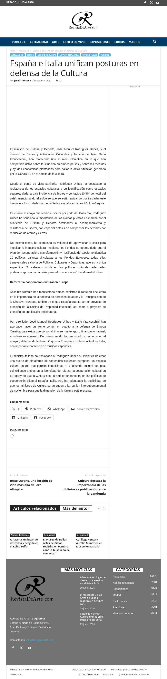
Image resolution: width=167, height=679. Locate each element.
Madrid (134, 42)
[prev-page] (99, 508)
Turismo (105, 55)
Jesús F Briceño (22, 80)
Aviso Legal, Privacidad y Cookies (89, 669)
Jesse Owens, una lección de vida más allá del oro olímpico (31, 485)
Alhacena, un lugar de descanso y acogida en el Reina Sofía (24, 543)
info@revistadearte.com (40, 640)
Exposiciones (100, 42)
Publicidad (108, 674)
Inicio (12, 50)
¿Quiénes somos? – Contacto (134, 674)
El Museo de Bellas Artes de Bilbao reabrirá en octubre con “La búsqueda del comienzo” (56, 546)
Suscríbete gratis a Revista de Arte (129, 669)
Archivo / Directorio (88, 674)
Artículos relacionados (35, 508)
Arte (55, 42)
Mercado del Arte (47, 55)
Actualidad (39, 42)
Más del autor (76, 508)
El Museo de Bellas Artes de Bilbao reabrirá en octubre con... (91, 599)
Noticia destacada (69, 55)
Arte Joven (119, 607)
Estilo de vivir (74, 42)
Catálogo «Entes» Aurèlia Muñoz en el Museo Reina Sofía (88, 543)
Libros (119, 42)
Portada (19, 42)
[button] (154, 41)
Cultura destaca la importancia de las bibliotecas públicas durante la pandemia (84, 487)
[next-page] (104, 508)
